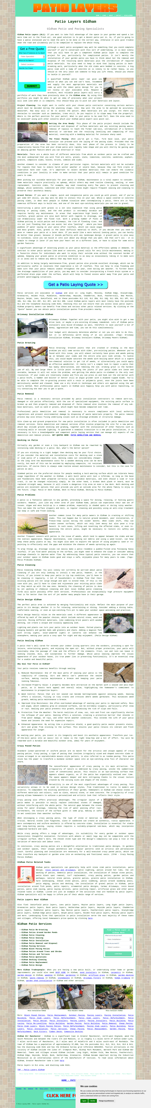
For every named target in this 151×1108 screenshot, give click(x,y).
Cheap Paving (125, 1023)
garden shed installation (39, 981)
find (25, 905)
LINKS (104, 15)
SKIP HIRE (60, 973)
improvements (24, 973)
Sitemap (19, 1088)
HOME (97, 15)
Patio (20, 293)
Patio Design (40, 1021)
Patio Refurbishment (64, 1018)
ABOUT (111, 15)
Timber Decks (55, 1032)
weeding (49, 975)
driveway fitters (92, 978)
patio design (82, 87)
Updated (30, 1088)
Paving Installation (115, 1015)
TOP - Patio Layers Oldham (31, 1070)
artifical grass (97, 975)
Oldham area (79, 95)
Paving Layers (94, 1015)
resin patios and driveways (60, 870)
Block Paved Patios (34, 1015)
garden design (25, 975)
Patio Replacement (56, 1015)
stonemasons (64, 978)
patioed (114, 108)
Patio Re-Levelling (36, 1023)
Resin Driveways (71, 1088)
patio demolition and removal (49, 412)
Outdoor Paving (77, 1015)
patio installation (80, 916)
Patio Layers (44, 1088)
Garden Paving (74, 1023)
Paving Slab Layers (97, 1026)
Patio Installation (37, 1029)
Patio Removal (109, 1023)
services (79, 981)
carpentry (116, 973)
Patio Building (117, 1021)
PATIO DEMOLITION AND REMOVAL (86, 435)
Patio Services (59, 1029)
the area (120, 116)
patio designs (113, 846)
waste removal (37, 978)
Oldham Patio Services (35, 924)
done (75, 40)
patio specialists (53, 867)
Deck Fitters (40, 1032)
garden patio (77, 58)
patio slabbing (89, 881)
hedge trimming (122, 978)
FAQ (36, 1088)
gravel (81, 251)
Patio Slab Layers (39, 1018)
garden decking (126, 975)
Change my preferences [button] (106, 1101)
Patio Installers (59, 1021)
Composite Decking (73, 1032)
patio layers (88, 301)
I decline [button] (92, 1101)
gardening (70, 975)
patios (105, 55)
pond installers (88, 973)
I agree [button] (84, 1101)
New (25, 1088)
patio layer (108, 53)
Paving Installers (97, 1021)
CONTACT (119, 15)
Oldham (59, 293)
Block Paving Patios (50, 1026)
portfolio (22, 95)
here (90, 918)
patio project (104, 124)
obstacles (22, 114)
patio (74, 79)
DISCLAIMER (128, 15)
